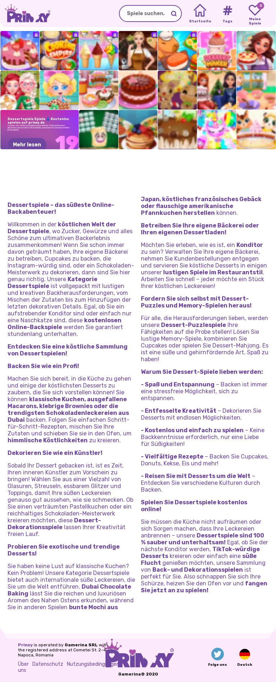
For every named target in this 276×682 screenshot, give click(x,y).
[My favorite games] (255, 14)
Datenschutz (47, 664)
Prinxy (25, 644)
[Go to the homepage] (25, 13)
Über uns (23, 667)
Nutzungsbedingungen (93, 664)
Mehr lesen (27, 145)
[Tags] (227, 14)
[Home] (200, 14)
